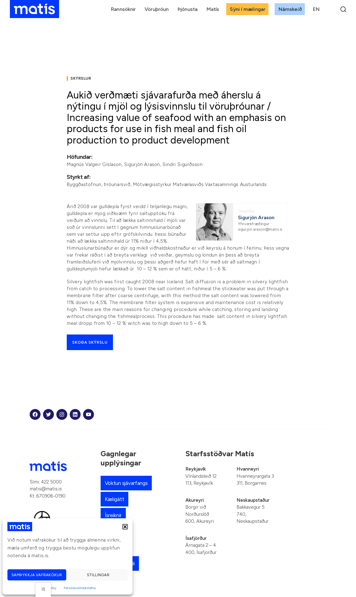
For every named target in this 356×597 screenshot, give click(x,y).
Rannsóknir (123, 9)
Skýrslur (80, 78)
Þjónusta (188, 9)
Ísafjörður (196, 538)
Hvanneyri (248, 469)
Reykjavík (195, 469)
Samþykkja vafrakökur (37, 575)
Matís (212, 9)
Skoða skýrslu (90, 342)
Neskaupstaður (253, 500)
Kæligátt (114, 499)
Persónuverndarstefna (80, 588)
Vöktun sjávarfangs (126, 483)
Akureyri (194, 500)
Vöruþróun (157, 9)
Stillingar (98, 575)
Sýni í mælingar (248, 9)
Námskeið (290, 9)
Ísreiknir (113, 515)
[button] (125, 526)
